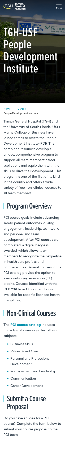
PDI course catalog (25, 325)
